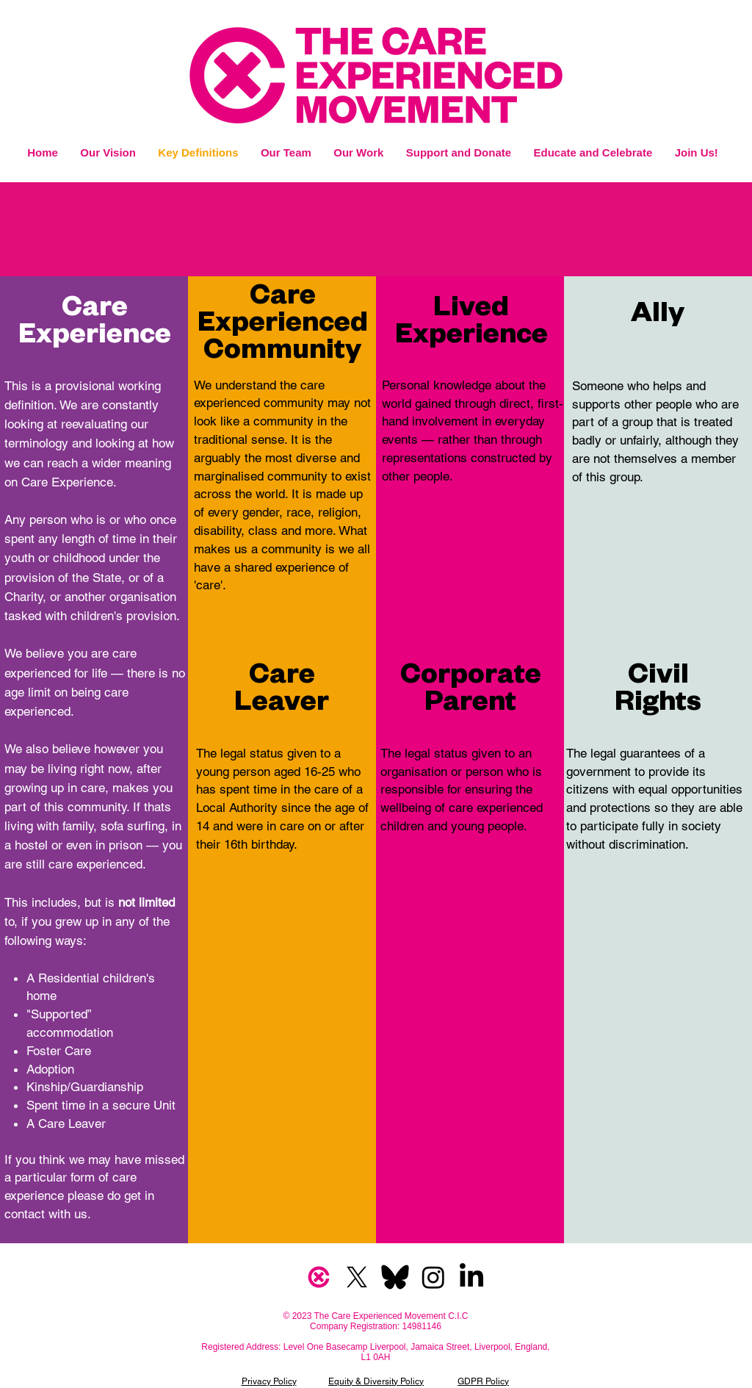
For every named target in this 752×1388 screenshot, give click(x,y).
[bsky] (395, 1277)
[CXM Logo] (318, 1277)
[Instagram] (433, 1277)
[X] (357, 1277)
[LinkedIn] (471, 1277)
